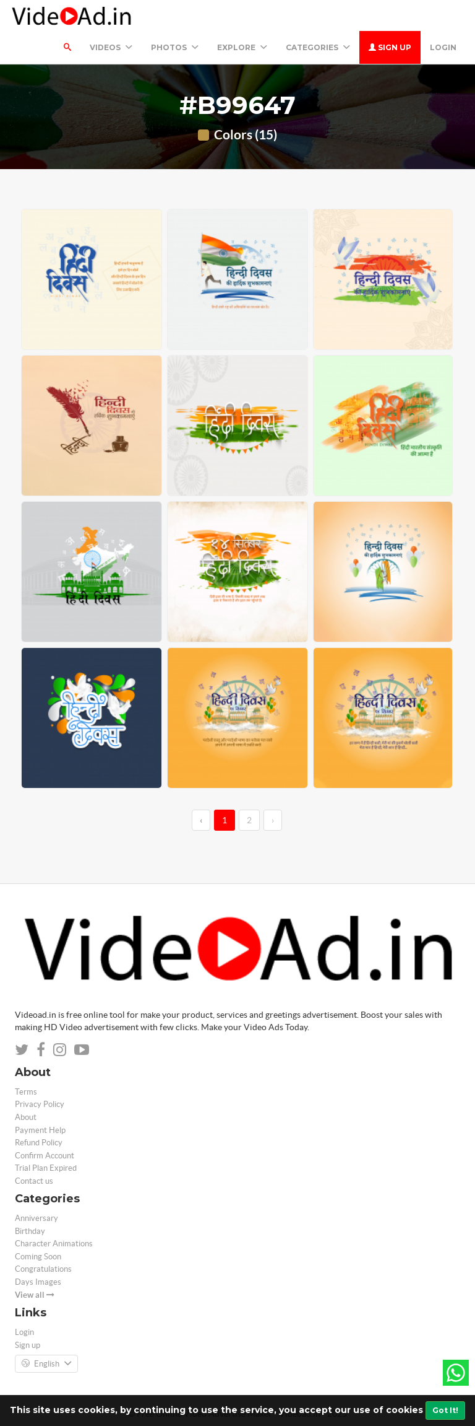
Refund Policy (38, 1142)
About (25, 1117)
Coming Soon (38, 1256)
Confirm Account (44, 1155)
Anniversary (36, 1218)
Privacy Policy (39, 1104)
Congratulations (43, 1269)
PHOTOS (175, 47)
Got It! (445, 1410)
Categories (318, 47)
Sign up (390, 47)
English (46, 1364)
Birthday (30, 1231)
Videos (111, 47)
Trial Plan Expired (46, 1168)
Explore (242, 47)
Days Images (38, 1282)
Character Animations (54, 1243)
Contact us (34, 1181)
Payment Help (40, 1130)
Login (443, 47)
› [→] (273, 820)
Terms (26, 1091)
